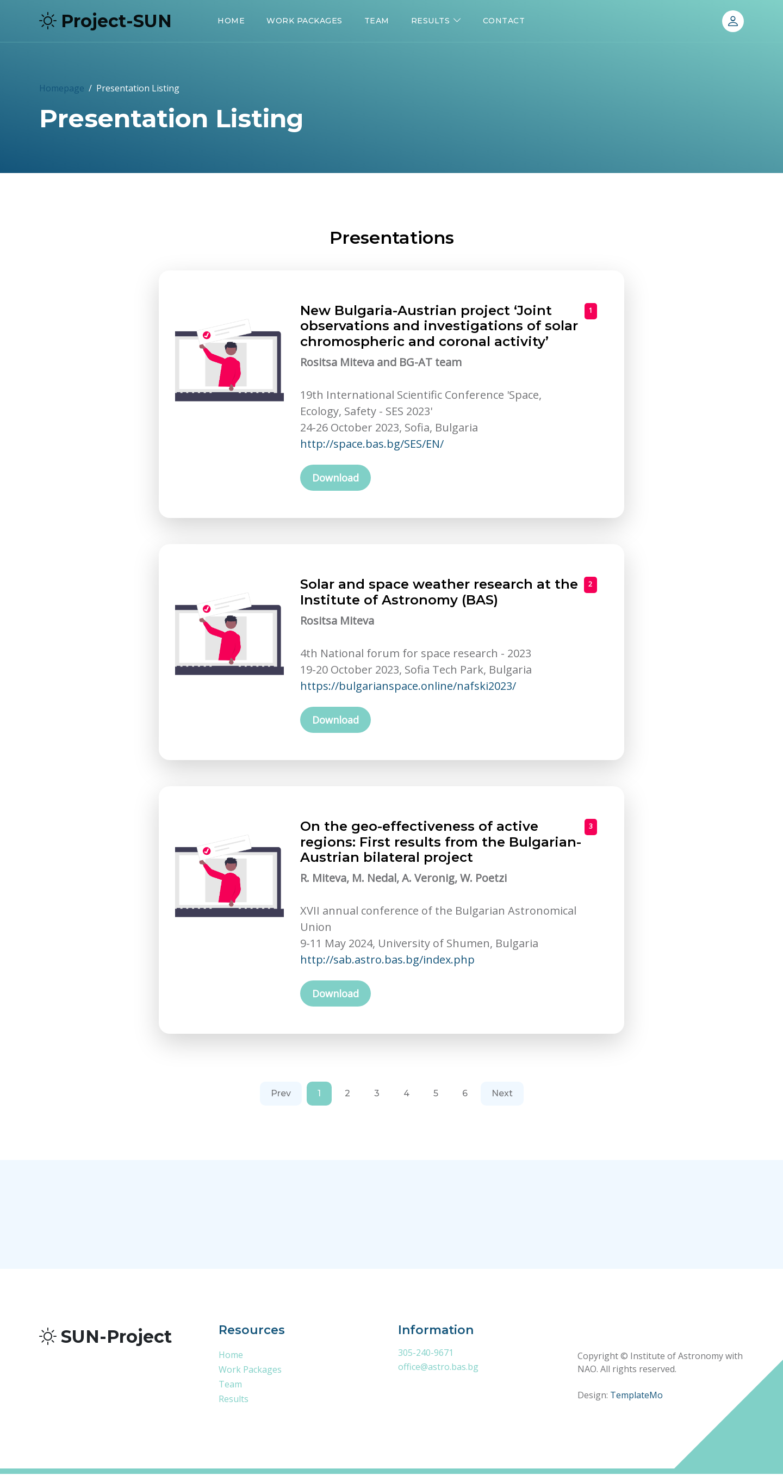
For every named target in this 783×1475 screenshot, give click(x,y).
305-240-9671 (425, 1354)
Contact (504, 21)
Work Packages (304, 21)
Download (335, 478)
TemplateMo (636, 1397)
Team (376, 21)
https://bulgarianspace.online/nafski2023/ (408, 686)
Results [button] (430, 21)
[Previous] (281, 1095)
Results (233, 1400)
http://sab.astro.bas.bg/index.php (387, 960)
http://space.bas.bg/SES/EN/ (372, 443)
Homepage (61, 88)
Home (231, 21)
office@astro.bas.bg (438, 1368)
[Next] (502, 1095)
